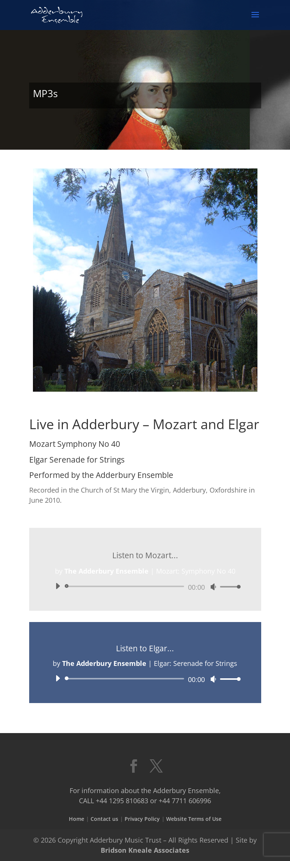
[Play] (58, 586)
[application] (145, 586)
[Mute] (213, 586)
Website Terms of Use (194, 818)
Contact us (104, 818)
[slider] (125, 586)
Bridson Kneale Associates (145, 850)
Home (76, 818)
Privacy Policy (142, 818)
